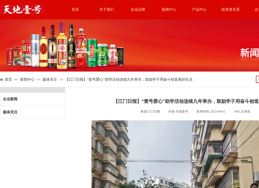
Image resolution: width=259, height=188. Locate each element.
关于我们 (106, 9)
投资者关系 (230, 9)
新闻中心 (169, 9)
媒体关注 (49, 79)
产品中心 (199, 9)
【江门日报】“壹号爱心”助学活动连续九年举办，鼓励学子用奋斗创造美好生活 (128, 79)
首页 (75, 9)
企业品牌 (138, 9)
